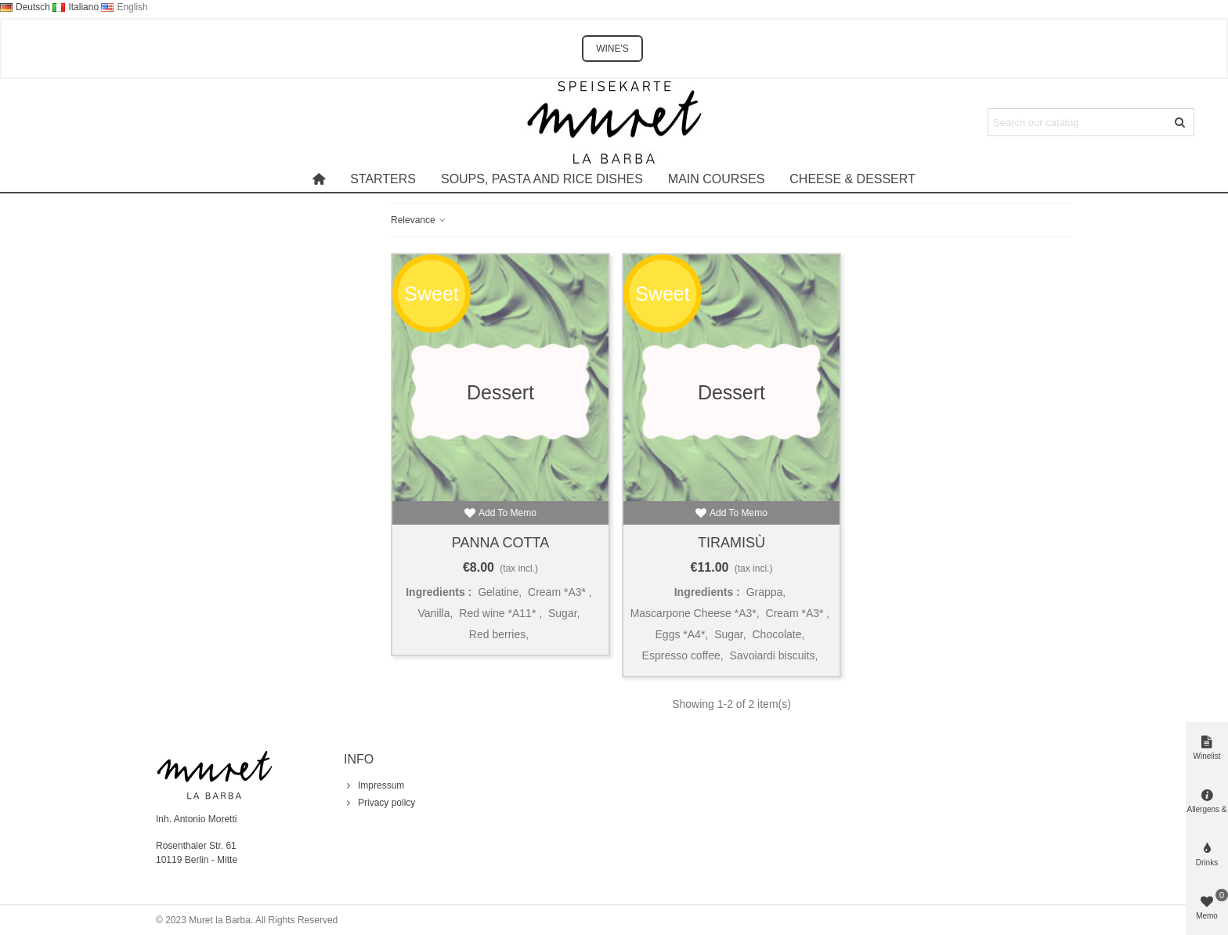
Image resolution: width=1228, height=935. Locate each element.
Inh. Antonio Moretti (196, 819)
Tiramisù (731, 543)
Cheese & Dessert (852, 179)
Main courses (716, 179)
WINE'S (612, 48)
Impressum (374, 785)
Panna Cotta (500, 543)
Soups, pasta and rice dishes (542, 179)
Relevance (419, 220)
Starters (383, 179)
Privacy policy (379, 803)
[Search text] (1078, 122)
